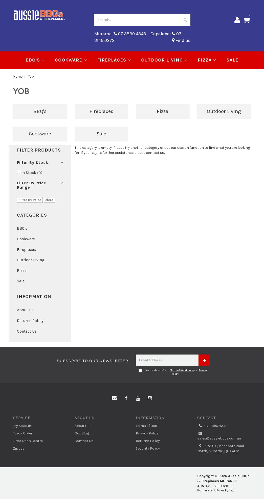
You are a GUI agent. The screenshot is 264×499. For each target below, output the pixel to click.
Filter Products (39, 150)
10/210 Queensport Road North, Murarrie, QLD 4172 (220, 448)
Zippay (18, 448)
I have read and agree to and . (173, 372)
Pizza (207, 60)
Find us (181, 40)
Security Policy (148, 448)
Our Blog (82, 433)
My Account (23, 426)
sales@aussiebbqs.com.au (219, 436)
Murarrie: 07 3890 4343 (120, 34)
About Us (25, 309)
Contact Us (27, 331)
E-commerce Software (210, 490)
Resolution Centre (28, 441)
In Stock (31, 172)
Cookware (71, 60)
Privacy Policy (147, 433)
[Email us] (114, 398)
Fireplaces (114, 60)
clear (49, 200)
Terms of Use (146, 426)
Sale (232, 60)
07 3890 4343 (212, 425)
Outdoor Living (164, 60)
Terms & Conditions (182, 370)
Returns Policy (30, 320)
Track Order (22, 433)
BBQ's (35, 60)
